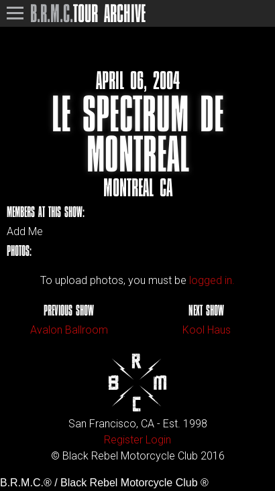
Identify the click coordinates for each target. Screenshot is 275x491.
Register (123, 439)
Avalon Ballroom (69, 330)
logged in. (212, 280)
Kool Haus (206, 330)
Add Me (25, 231)
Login (158, 439)
